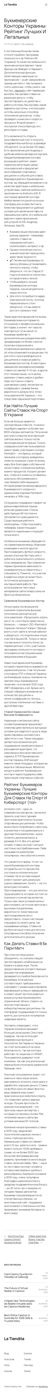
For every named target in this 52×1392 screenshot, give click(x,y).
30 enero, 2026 (45, 1275)
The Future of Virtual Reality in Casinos (16, 1289)
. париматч (19, 90)
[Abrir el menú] (46, 4)
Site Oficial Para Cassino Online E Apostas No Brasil (14, 1239)
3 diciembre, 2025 (43, 1318)
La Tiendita (10, 4)
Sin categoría (28, 43)
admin (16, 43)
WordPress (43, 1386)
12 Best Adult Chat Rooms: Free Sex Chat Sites (37, 1239)
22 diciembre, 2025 (43, 1289)
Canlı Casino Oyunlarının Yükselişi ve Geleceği (18, 1275)
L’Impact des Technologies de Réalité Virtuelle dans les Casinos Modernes (19, 1303)
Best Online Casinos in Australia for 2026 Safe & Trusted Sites (18, 1318)
